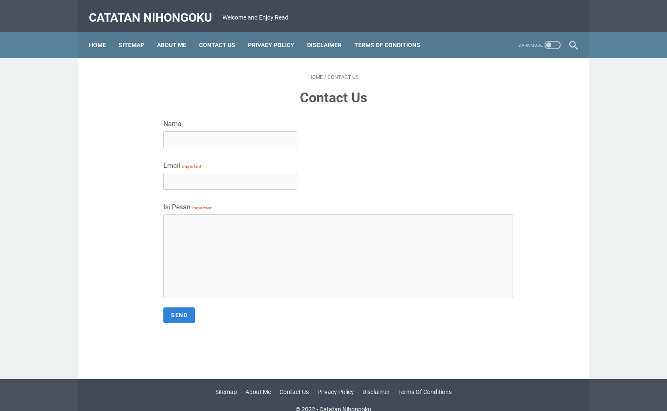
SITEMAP (136, 33)
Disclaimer (376, 380)
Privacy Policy (335, 380)
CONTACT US (222, 33)
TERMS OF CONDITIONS (392, 33)
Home (102, 33)
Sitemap (226, 380)
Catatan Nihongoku (155, 10)
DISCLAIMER (329, 33)
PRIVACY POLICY (276, 33)
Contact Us (294, 380)
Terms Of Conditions (425, 380)
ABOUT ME (176, 33)
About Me (258, 380)
